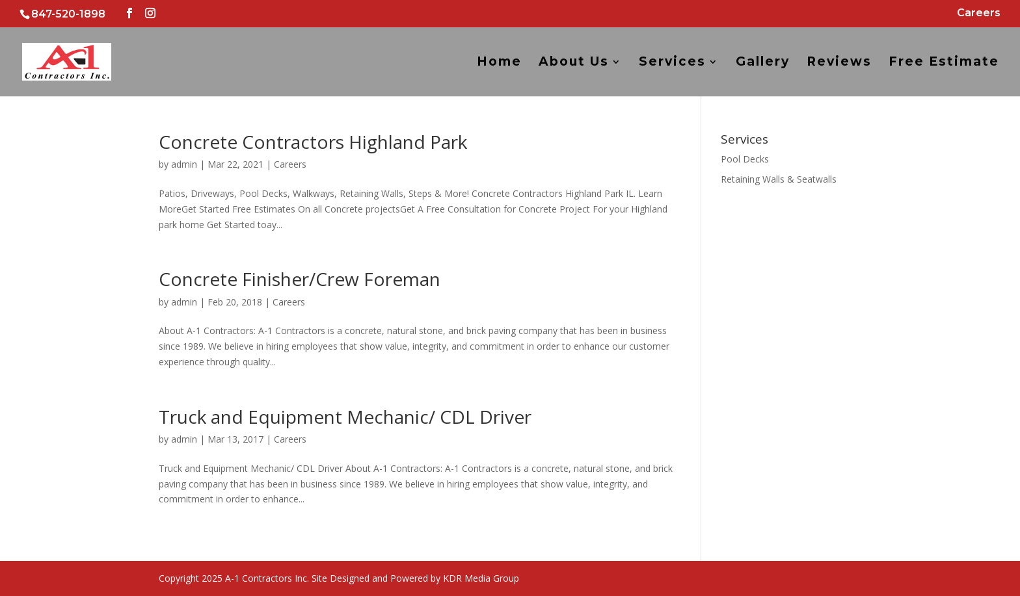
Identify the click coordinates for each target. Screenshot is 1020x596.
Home (499, 63)
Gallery (763, 63)
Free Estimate (944, 63)
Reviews (839, 63)
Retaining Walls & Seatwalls (779, 179)
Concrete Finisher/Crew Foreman (299, 278)
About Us (574, 63)
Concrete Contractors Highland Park (313, 141)
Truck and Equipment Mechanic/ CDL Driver (345, 416)
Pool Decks (745, 159)
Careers (978, 13)
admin (184, 164)
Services (672, 63)
